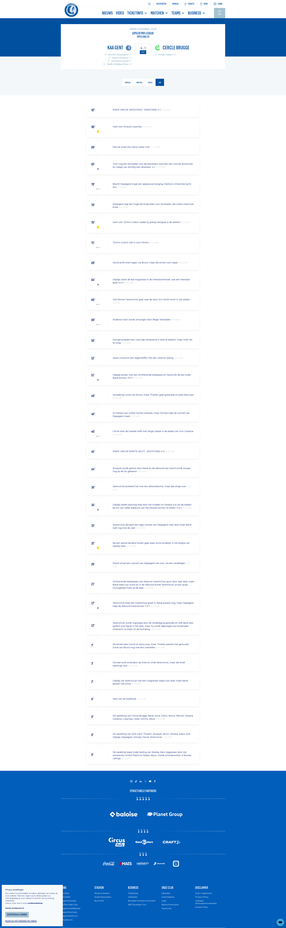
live (160, 82)
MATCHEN (159, 13)
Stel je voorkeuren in (16, 906)
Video (120, 13)
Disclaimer (204, 889)
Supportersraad (69, 903)
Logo (164, 903)
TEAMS (178, 13)
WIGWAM (66, 899)
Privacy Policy (202, 899)
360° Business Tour (138, 907)
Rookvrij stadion (102, 895)
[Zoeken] (149, 4)
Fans (65, 889)
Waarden (166, 895)
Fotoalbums (67, 922)
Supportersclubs (69, 914)
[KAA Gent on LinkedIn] (140, 781)
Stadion (101, 889)
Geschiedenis (169, 899)
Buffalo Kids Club (70, 907)
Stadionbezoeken (103, 899)
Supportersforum (70, 918)
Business (196, 13)
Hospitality (133, 895)
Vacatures (167, 910)
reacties (139, 82)
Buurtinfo (99, 903)
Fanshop (65, 895)
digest (150, 82)
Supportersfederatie (71, 910)
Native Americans (171, 907)
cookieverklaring (36, 901)
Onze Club (170, 889)
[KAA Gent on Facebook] (155, 781)
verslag (127, 82)
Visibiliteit (133, 899)
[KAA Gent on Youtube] (150, 781)
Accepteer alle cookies (19, 912)
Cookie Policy (202, 909)
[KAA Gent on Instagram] (131, 781)
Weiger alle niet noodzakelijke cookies (23, 919)
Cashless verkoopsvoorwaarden (207, 904)
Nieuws (107, 13)
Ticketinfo (137, 13)
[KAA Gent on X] (145, 781)
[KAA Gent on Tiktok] (136, 781)
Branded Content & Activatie (143, 903)
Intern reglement (204, 895)
